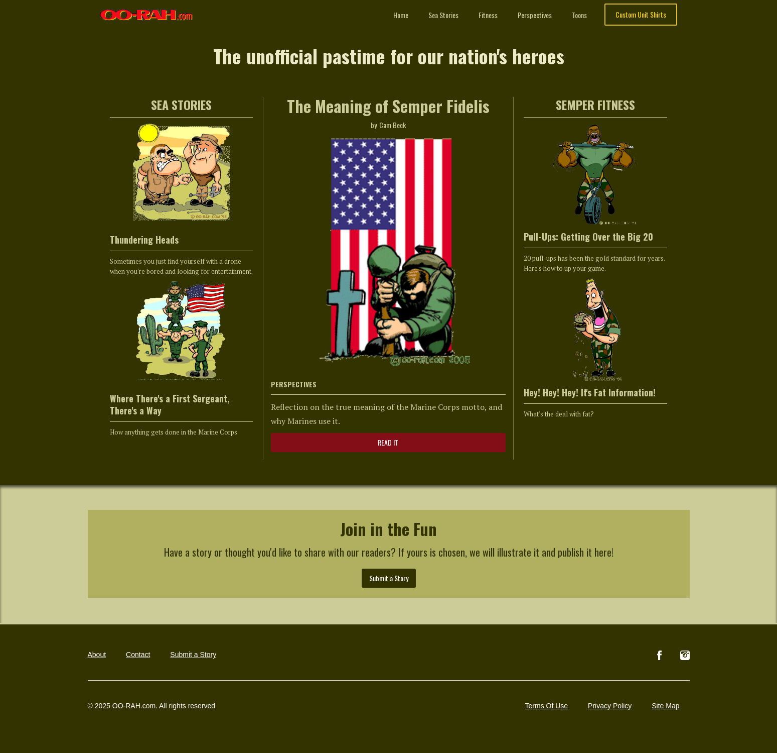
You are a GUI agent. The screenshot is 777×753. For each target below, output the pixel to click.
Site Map (665, 706)
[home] (147, 10)
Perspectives (535, 15)
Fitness (488, 15)
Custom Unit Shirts (640, 14)
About (97, 655)
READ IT (388, 442)
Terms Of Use (546, 706)
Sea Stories (443, 15)
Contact (138, 655)
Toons (579, 15)
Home (400, 15)
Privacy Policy (610, 706)
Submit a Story (388, 578)
